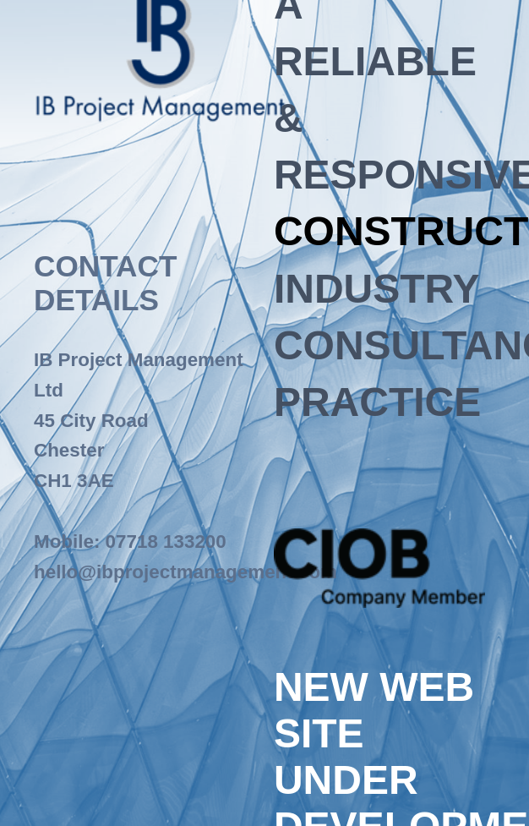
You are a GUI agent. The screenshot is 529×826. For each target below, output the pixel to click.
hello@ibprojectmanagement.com (185, 572)
